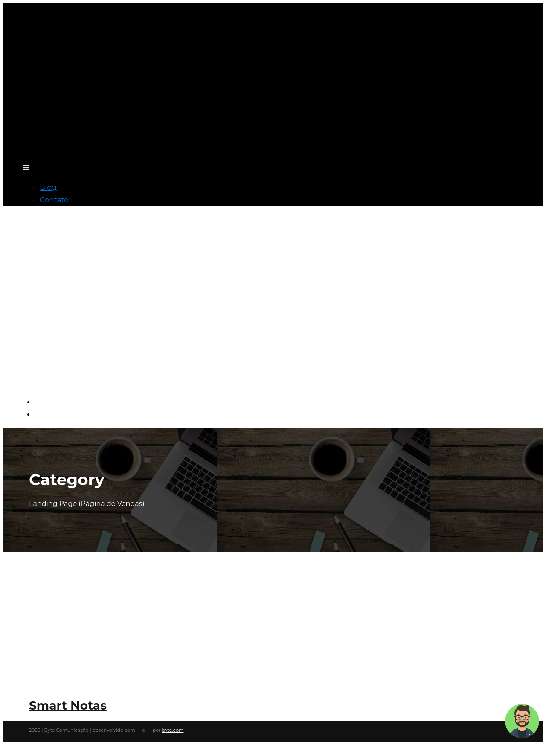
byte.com (172, 730)
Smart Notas (68, 705)
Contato (54, 199)
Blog (48, 187)
